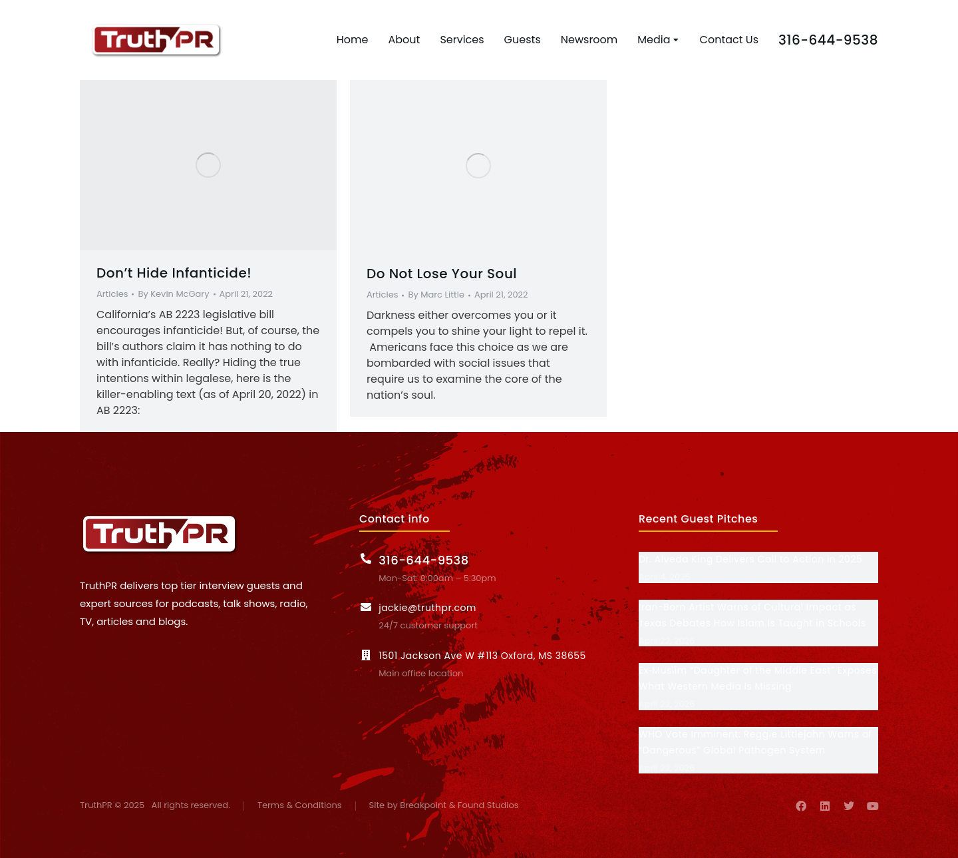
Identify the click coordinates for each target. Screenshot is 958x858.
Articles (112, 294)
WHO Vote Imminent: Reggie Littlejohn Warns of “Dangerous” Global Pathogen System (755, 742)
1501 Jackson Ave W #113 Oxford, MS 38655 (482, 655)
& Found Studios (484, 805)
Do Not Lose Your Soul (442, 273)
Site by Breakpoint (407, 805)
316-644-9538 (828, 40)
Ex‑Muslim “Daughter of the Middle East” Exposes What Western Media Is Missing (758, 678)
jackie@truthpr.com (427, 607)
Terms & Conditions (299, 805)
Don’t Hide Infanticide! (173, 273)
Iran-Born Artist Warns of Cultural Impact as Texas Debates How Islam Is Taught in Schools (752, 615)
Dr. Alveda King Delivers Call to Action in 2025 (750, 559)
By (173, 294)
